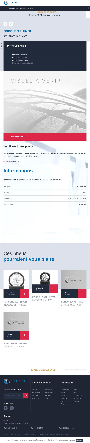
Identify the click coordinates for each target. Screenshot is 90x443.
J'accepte (79, 440)
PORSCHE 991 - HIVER (15, 302)
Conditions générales (29, 434)
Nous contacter (12, 161)
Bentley (63, 392)
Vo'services (49, 392)
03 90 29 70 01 (68, 428)
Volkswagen (65, 404)
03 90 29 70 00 (40, 428)
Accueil (34, 390)
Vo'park (47, 395)
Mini (62, 401)
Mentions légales (16, 434)
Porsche (76, 401)
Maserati (64, 398)
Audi (75, 390)
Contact (47, 398)
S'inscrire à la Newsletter (13, 390)
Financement (36, 392)
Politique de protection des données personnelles (53, 434)
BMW (76, 392)
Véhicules (48, 390)
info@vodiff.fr (12, 428)
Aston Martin (65, 390)
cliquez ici (71, 440)
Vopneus (35, 395)
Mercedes (77, 398)
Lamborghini (78, 395)
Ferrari (63, 395)
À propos (35, 398)
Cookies (6, 434)
